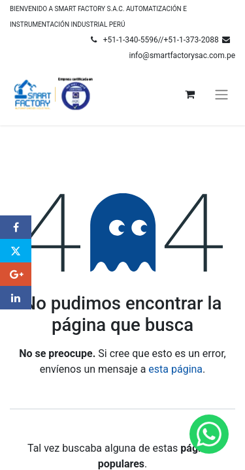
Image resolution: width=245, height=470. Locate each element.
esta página (175, 369)
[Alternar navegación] (221, 94)
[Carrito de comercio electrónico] (189, 94)
